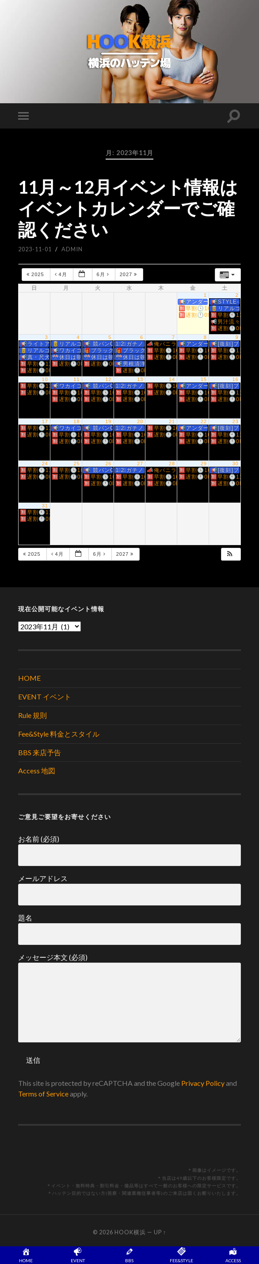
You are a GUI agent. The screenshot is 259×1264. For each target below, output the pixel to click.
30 (235, 463)
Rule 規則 (32, 715)
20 (140, 421)
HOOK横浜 (130, 1232)
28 (172, 463)
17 (45, 421)
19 (108, 421)
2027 (129, 274)
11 (77, 379)
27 (140, 463)
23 (235, 421)
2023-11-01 (35, 249)
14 (172, 379)
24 (45, 463)
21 (172, 421)
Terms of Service (43, 1093)
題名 (129, 929)
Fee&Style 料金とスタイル (58, 734)
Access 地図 (36, 770)
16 (235, 379)
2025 (36, 274)
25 (77, 463)
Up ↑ (160, 1232)
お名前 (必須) (129, 850)
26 (108, 463)
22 (204, 421)
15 (204, 379)
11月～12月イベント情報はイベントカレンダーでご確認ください (128, 208)
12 (108, 379)
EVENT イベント (44, 696)
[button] (230, 554)
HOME (29, 678)
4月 (62, 274)
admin (72, 249)
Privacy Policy (203, 1083)
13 (140, 379)
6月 (104, 274)
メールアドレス (129, 889)
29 (204, 463)
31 (45, 505)
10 (45, 379)
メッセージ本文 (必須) (129, 997)
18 (77, 421)
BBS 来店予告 (39, 752)
